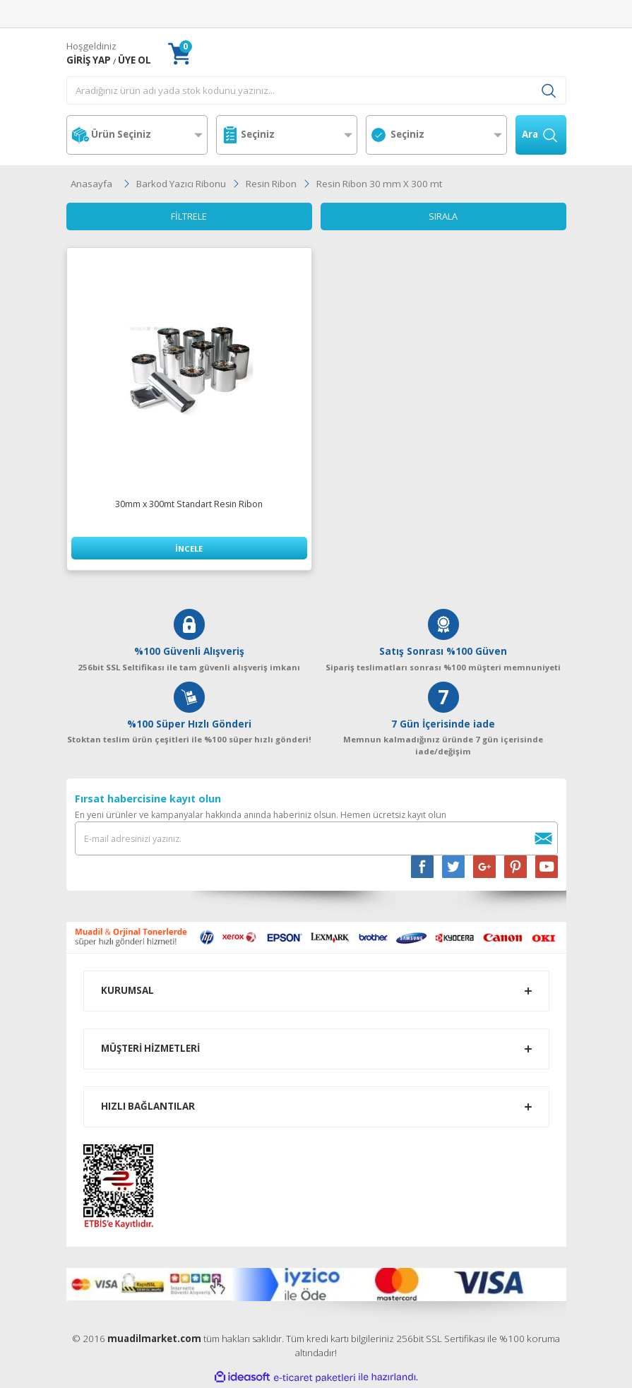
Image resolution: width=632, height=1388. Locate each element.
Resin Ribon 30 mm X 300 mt (379, 183)
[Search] (316, 90)
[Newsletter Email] (316, 839)
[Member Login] (88, 61)
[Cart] (179, 53)
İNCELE (189, 549)
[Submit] (544, 839)
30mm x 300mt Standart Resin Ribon (189, 505)
